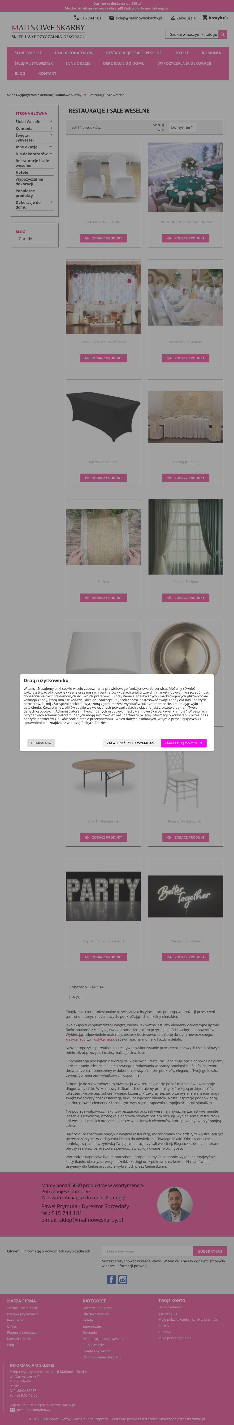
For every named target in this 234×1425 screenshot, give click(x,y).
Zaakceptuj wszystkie (180, 743)
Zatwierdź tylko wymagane (128, 743)
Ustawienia (44, 743)
